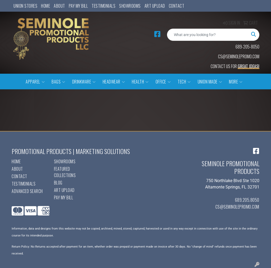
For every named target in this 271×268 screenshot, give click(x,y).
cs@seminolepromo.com (237, 207)
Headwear (114, 81)
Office (163, 81)
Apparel (35, 81)
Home (45, 6)
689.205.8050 (247, 200)
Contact (176, 6)
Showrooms (130, 6)
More (236, 81)
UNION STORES (25, 6)
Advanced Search (27, 191)
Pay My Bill (78, 6)
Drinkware (84, 81)
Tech (184, 81)
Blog (58, 182)
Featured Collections (65, 172)
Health (140, 81)
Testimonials (103, 6)
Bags (58, 81)
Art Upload (154, 6)
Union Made (210, 81)
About (59, 6)
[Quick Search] (207, 35)
